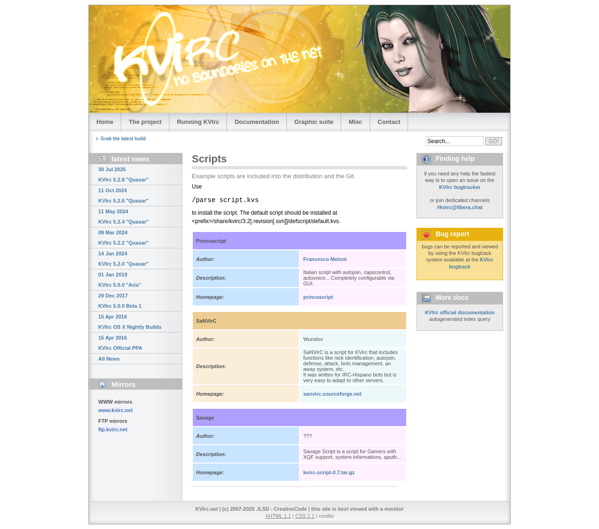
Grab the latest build (123, 138)
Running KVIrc (198, 121)
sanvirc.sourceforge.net (332, 394)
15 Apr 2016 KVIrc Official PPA (120, 343)
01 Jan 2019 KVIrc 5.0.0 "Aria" (119, 280)
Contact (389, 121)
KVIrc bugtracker (460, 187)
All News (109, 359)
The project (145, 121)
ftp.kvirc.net (112, 429)
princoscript (318, 297)
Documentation (256, 121)
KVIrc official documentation (460, 312)
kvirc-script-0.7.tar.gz (329, 472)
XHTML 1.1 (278, 516)
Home (104, 121)
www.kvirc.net (115, 410)
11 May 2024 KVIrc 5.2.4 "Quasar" (123, 217)
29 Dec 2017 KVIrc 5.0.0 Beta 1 (119, 301)
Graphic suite (313, 121)
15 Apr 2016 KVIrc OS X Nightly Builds (129, 322)
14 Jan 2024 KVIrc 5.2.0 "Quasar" (123, 259)
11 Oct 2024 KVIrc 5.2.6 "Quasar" (123, 195)
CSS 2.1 (304, 516)
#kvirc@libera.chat (460, 207)
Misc (355, 121)
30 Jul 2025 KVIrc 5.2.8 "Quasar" (123, 174)
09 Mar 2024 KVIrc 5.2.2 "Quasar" (123, 238)
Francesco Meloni (325, 259)
